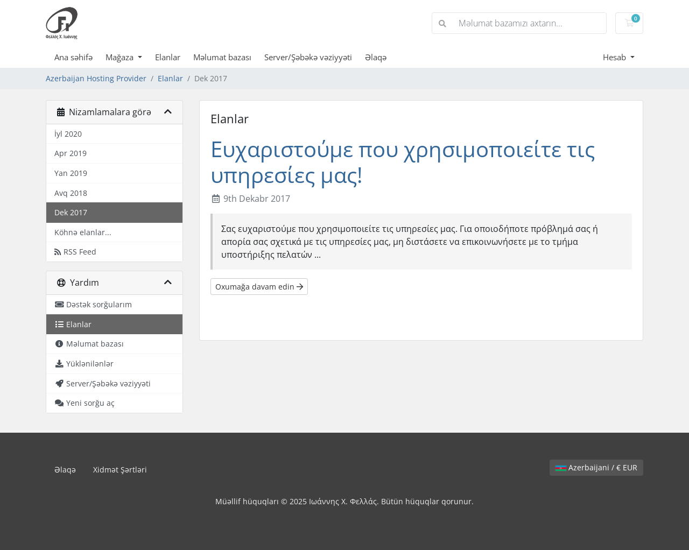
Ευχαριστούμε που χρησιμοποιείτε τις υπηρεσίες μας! (402, 161)
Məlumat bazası (222, 57)
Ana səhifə (73, 57)
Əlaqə (375, 57)
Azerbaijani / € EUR (596, 467)
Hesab (615, 57)
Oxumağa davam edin (259, 286)
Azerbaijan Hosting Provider (96, 78)
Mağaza (121, 57)
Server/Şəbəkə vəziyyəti (308, 57)
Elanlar (167, 57)
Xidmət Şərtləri (120, 469)
